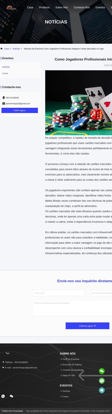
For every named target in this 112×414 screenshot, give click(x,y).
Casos (5, 73)
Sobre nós (61, 7)
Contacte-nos (82, 7)
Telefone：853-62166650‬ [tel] (15, 362)
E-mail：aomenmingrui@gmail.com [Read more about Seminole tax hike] (19, 367)
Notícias (16, 49)
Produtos (44, 7)
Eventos (100, 7)
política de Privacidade (12, 411)
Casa (30, 7)
